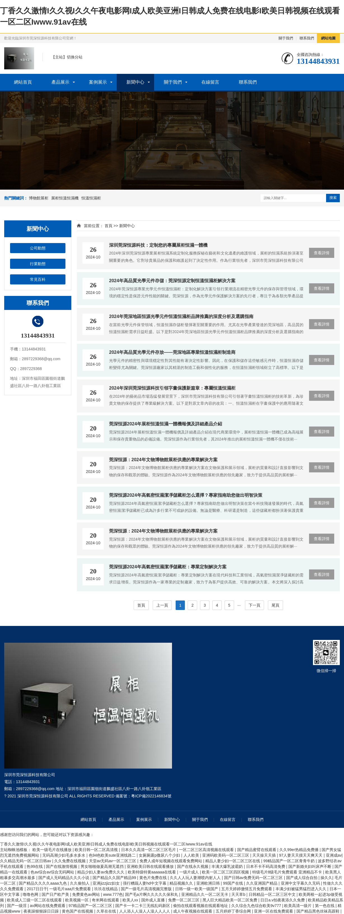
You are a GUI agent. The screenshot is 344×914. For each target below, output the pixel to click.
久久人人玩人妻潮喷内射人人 (196, 877)
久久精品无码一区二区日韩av (26, 861)
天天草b (238, 894)
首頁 (108, 225)
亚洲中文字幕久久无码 (301, 883)
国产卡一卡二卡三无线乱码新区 (143, 905)
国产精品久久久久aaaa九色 (43, 883)
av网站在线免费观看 (48, 905)
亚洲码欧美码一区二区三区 (226, 855)
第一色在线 (325, 905)
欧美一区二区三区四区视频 (226, 872)
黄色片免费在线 (153, 877)
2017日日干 (37, 889)
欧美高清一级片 (298, 905)
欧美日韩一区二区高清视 (97, 849)
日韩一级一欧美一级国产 (197, 889)
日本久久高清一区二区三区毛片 (149, 849)
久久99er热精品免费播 (299, 849)
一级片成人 (189, 872)
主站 (59, 57)
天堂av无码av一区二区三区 (113, 861)
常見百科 (38, 279)
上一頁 (162, 605)
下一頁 (254, 605)
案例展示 (98, 82)
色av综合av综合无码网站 (52, 872)
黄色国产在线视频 (78, 911)
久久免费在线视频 (70, 861)
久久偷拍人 (80, 883)
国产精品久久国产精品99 (115, 877)
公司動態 (38, 248)
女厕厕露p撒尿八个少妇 (160, 855)
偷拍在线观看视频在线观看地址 (201, 905)
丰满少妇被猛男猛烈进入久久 (301, 889)
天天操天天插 (264, 855)
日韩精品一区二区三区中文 (273, 894)
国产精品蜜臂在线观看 (257, 849)
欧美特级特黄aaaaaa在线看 (152, 872)
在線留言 (210, 82)
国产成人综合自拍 (302, 877)
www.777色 (113, 894)
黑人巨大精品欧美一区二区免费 (230, 900)
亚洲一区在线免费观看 (274, 911)
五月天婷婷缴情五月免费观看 (247, 889)
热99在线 (35, 866)
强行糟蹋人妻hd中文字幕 (145, 883)
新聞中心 (135, 82)
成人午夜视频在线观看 (193, 911)
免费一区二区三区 (184, 900)
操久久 (326, 877)
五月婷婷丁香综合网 (234, 911)
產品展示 (60, 82)
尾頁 (275, 605)
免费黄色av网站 (86, 894)
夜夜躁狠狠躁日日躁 (41, 911)
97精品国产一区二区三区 (91, 905)
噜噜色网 (31, 894)
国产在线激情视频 (62, 866)
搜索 (333, 197)
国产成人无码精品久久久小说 (64, 877)
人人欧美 (191, 855)
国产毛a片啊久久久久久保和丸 (152, 894)
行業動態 (38, 264)
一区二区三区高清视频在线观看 (207, 849)
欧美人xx (130, 900)
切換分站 (75, 57)
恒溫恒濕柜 (91, 198)
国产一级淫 (17, 905)
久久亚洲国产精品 (262, 883)
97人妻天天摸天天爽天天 (301, 855)
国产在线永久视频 (193, 866)
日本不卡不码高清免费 (266, 866)
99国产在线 (233, 883)
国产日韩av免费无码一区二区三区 (254, 877)
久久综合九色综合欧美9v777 (256, 905)
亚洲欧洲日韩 (208, 883)
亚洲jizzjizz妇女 (107, 883)
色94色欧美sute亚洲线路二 (113, 855)
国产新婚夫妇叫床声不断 (310, 866)
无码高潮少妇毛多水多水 (64, 855)
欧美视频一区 (77, 900)
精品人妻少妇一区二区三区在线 (233, 861)
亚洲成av (334, 855)
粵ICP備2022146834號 (151, 796)
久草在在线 (106, 911)
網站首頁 (23, 82)
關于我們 (286, 38)
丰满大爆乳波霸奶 (227, 866)
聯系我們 (307, 38)
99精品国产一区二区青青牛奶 (289, 861)
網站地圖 (328, 38)
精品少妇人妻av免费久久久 (101, 872)
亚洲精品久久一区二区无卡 (205, 894)
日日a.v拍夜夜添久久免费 (283, 900)
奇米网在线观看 (106, 900)
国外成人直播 (153, 900)
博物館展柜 (38, 198)
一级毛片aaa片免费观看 (70, 889)
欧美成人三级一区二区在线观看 (35, 900)
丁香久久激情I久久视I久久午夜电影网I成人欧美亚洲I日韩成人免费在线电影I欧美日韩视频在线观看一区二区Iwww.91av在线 (106, 844)
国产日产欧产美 (56, 894)
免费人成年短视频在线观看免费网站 (171, 861)
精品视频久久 (181, 883)
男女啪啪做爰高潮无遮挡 (103, 866)
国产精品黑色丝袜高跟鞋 (318, 911)
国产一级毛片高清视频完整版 (147, 889)
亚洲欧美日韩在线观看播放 (151, 866)
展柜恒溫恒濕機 (65, 198)
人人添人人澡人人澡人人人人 (145, 911)
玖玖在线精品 (106, 889)
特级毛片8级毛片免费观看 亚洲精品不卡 (287, 872)
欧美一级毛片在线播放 (52, 849)
